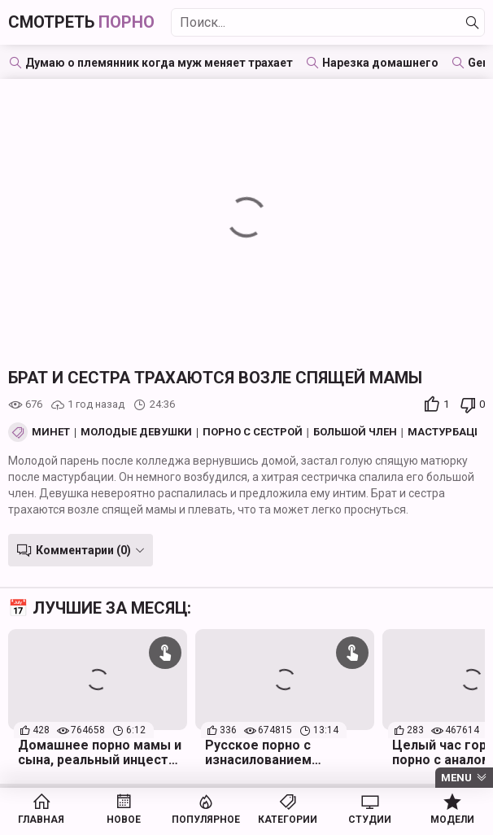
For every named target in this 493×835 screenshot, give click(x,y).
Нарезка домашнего (380, 62)
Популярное (206, 819)
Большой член (355, 432)
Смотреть (81, 22)
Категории (287, 819)
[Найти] (473, 23)
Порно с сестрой (253, 432)
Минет (51, 432)
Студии (369, 819)
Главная (41, 819)
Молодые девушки (136, 432)
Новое (124, 819)
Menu (456, 778)
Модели (452, 819)
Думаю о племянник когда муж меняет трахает (159, 62)
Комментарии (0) (83, 550)
